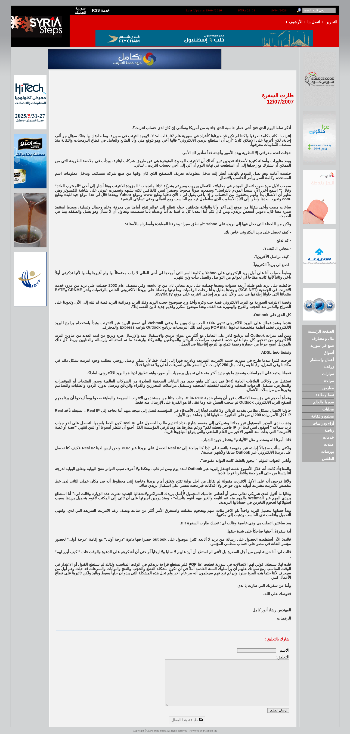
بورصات (327, 451)
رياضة (329, 430)
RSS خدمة (101, 10)
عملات (329, 444)
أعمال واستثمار (322, 359)
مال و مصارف (323, 338)
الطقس (328, 458)
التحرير (331, 22)
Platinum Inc (210, 730)
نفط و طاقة (324, 395)
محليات (328, 409)
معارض (328, 388)
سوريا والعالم (323, 402)
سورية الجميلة (80, 10)
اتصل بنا (313, 22)
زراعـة (329, 367)
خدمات (328, 437)
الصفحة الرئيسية (321, 331)
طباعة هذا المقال (187, 720)
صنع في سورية (322, 345)
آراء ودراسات (323, 423)
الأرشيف (295, 22)
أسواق (329, 352)
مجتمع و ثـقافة (322, 416)
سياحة (329, 381)
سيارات (328, 374)
